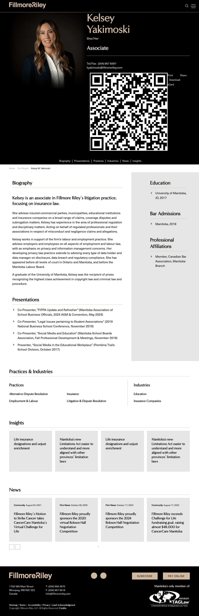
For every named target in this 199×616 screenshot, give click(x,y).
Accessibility (34, 605)
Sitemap (13, 605)
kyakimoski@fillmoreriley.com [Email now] (104, 67)
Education (140, 394)
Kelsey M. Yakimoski (40, 168)
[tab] (98, 546)
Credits (62, 608)
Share (183, 75)
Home (12, 168)
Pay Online (176, 576)
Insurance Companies (147, 401)
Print (170, 75)
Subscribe (145, 576)
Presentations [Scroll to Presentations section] (82, 161)
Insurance (73, 394)
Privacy (46, 605)
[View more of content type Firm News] (65, 505)
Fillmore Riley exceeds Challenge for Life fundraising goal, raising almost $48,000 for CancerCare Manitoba (168, 523)
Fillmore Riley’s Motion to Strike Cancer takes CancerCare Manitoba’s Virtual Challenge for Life (30, 523)
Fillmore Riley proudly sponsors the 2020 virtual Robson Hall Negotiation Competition (75, 523)
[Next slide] (17, 547)
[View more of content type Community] (19, 505)
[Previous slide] (11, 547)
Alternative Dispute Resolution (28, 394)
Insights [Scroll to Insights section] (137, 161)
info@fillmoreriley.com (58, 593)
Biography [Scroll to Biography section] (64, 161)
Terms (22, 605)
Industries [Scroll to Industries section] (112, 161)
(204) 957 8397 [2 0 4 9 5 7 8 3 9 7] (107, 63)
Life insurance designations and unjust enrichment (76, 443)
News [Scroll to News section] (125, 161)
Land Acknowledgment (63, 605)
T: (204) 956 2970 (55, 586)
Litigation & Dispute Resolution (86, 401)
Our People (23, 168)
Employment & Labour (23, 401)
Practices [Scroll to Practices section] (98, 161)
